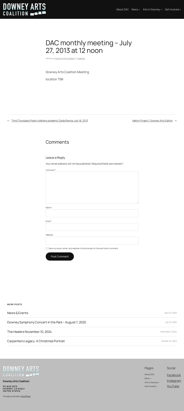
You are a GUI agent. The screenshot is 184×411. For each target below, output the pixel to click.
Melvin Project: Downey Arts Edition (152, 120)
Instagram (174, 381)
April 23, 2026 (170, 312)
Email (49, 221)
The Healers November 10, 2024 (29, 331)
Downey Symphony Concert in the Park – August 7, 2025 (46, 322)
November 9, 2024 (168, 331)
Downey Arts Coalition (65, 58)
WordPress (25, 396)
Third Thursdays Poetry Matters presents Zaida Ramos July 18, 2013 (49, 120)
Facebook (174, 375)
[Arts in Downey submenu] (161, 9)
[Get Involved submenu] (180, 9)
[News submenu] (139, 9)
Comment (51, 170)
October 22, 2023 (169, 341)
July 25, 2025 (171, 322)
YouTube (173, 386)
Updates (81, 58)
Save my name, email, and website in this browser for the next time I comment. (83, 248)
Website (49, 234)
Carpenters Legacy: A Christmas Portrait (36, 341)
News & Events (17, 313)
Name (49, 207)
